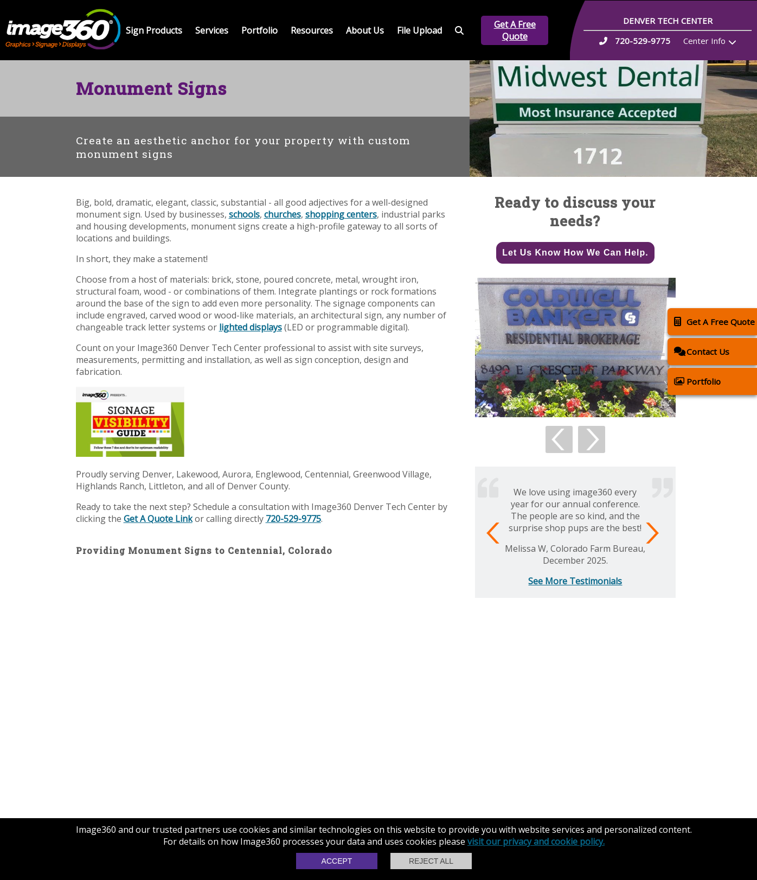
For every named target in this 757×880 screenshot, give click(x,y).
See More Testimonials (575, 581)
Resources (312, 30)
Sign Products (154, 30)
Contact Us (701, 351)
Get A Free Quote (515, 30)
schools (244, 214)
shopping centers (341, 214)
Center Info (704, 40)
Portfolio (259, 30)
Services (211, 30)
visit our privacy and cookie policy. (536, 841)
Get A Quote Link (158, 519)
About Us (365, 30)
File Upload (419, 30)
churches (282, 214)
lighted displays (250, 327)
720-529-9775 (293, 519)
